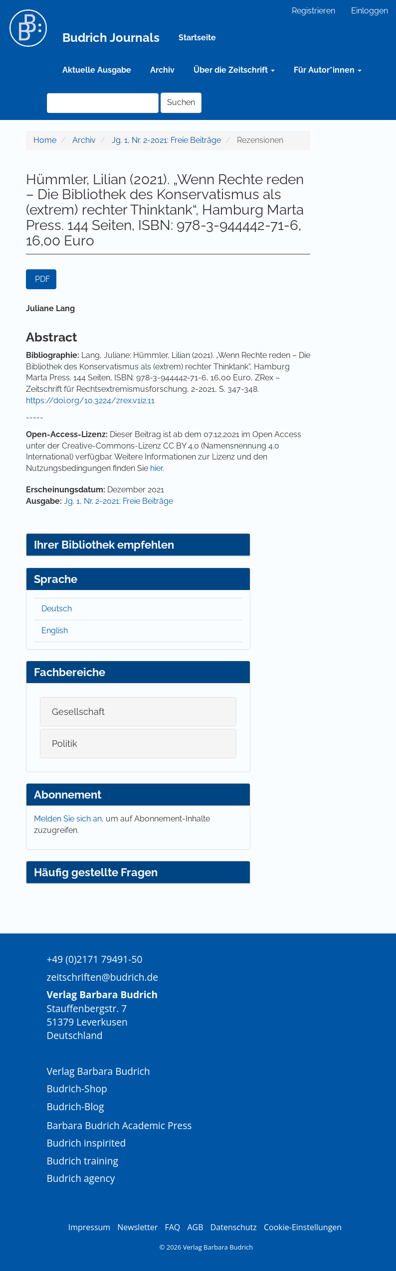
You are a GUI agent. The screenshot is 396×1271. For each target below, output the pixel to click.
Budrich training (82, 1160)
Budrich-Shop (76, 1088)
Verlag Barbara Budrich (98, 1071)
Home (44, 140)
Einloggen (369, 10)
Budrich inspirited (86, 1143)
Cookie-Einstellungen (303, 1227)
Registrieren (313, 10)
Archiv (162, 70)
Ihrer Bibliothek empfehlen (104, 544)
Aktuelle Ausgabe (96, 70)
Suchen (181, 102)
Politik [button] (64, 743)
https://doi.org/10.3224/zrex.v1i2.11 (90, 400)
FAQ (172, 1227)
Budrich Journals (111, 37)
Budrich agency (80, 1178)
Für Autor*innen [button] (328, 70)
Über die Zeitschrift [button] (234, 70)
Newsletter (137, 1227)
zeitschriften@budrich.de (102, 977)
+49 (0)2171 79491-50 (94, 959)
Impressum (89, 1227)
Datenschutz (233, 1227)
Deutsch (56, 608)
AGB (195, 1227)
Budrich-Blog (75, 1106)
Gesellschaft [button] (78, 711)
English (54, 630)
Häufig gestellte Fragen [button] (96, 872)
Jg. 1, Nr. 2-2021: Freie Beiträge (166, 140)
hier (156, 468)
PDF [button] (42, 279)
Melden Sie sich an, (70, 818)
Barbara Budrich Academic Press (119, 1125)
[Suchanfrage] (103, 103)
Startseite (197, 37)
